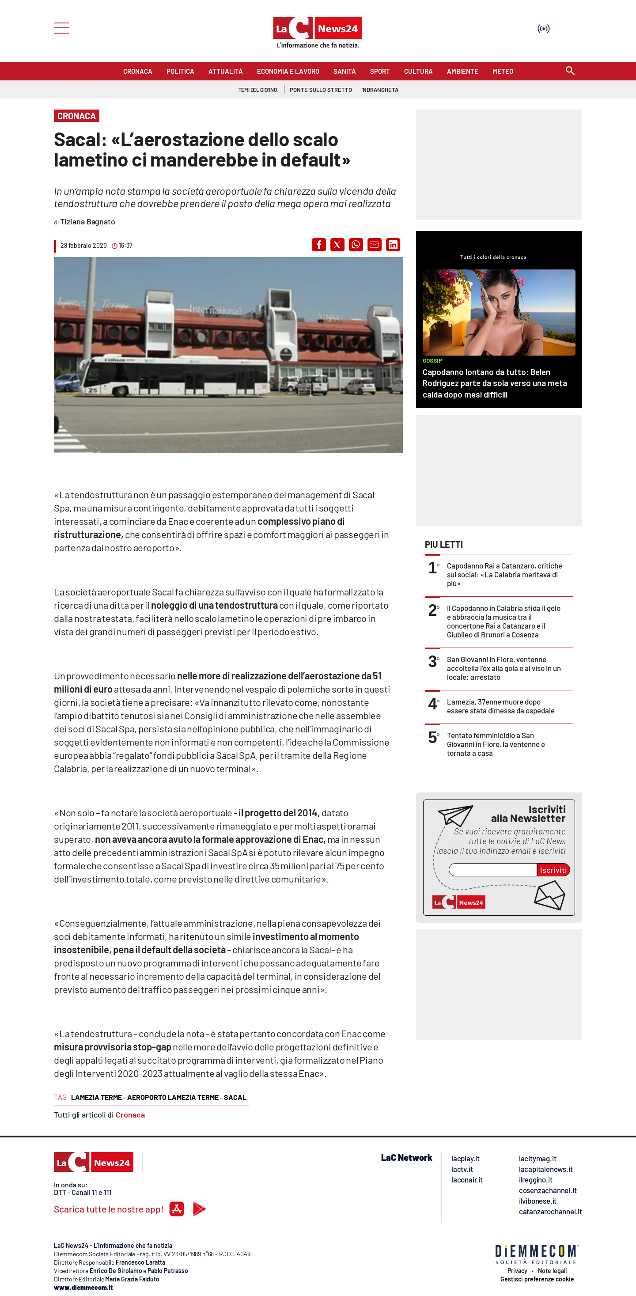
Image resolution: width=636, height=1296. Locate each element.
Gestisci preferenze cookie (537, 1279)
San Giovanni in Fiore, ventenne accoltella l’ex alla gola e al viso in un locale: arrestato (504, 668)
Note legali (552, 1271)
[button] (319, 244)
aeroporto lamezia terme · (174, 1097)
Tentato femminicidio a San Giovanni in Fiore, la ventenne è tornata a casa (496, 744)
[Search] (570, 71)
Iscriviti (553, 870)
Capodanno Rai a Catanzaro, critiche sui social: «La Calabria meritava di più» (504, 574)
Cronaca (130, 1114)
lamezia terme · (98, 1097)
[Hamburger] (59, 27)
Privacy (517, 1271)
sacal (235, 1097)
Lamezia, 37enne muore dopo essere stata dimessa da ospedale (501, 706)
